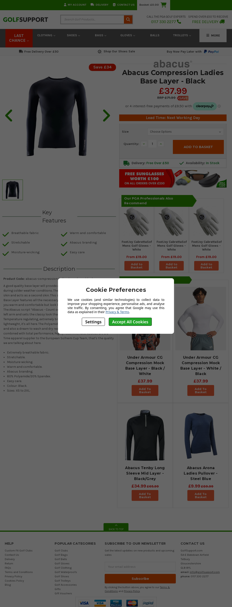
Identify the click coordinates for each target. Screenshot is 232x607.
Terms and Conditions (19, 572)
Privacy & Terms (117, 312)
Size (125, 131)
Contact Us (124, 4)
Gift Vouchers (63, 593)
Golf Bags (61, 554)
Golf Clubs (61, 550)
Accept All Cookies (130, 321)
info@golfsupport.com (205, 572)
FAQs (8, 567)
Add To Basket (145, 390)
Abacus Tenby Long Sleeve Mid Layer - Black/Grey (145, 473)
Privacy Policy (13, 576)
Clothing (46, 35)
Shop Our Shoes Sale (116, 51)
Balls (155, 35)
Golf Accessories (66, 584)
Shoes (73, 35)
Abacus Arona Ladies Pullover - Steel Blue (201, 473)
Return (9, 563)
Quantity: (131, 144)
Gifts (58, 589)
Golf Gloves (62, 563)
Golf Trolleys (63, 580)
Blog (8, 584)
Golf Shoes (62, 576)
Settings (93, 321)
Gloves (127, 35)
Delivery (100, 4)
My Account (75, 4)
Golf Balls (61, 559)
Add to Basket (137, 265)
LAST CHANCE (19, 38)
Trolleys (182, 35)
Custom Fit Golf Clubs (19, 550)
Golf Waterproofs (66, 572)
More (213, 35)
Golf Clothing (63, 567)
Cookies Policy (14, 580)
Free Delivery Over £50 (38, 52)
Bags (100, 35)
